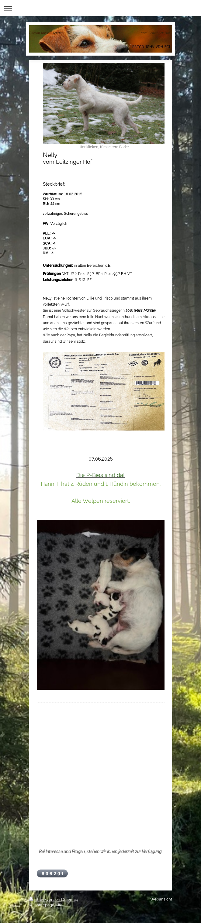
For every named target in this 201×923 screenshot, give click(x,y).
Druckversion (45, 899)
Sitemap (70, 899)
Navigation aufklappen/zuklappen (100, 8)
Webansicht (161, 899)
